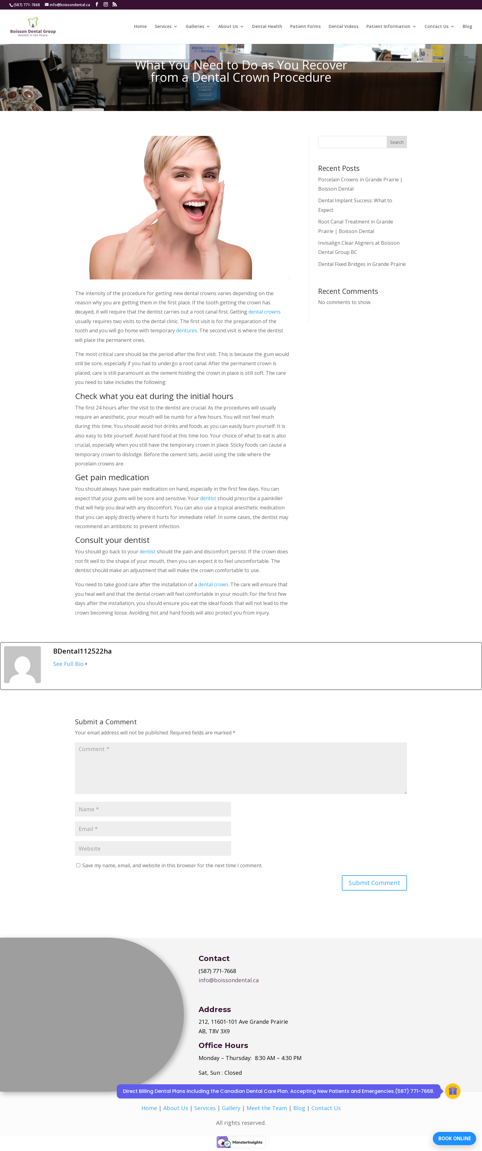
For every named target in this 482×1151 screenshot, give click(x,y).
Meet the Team (267, 1108)
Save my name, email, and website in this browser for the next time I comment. (172, 865)
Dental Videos (343, 27)
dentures (186, 330)
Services (163, 27)
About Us (228, 27)
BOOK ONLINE (453, 1137)
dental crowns (264, 311)
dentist (208, 498)
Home (140, 27)
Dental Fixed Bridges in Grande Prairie (362, 264)
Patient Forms (305, 27)
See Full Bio (68, 663)
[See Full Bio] (86, 663)
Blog (467, 27)
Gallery (231, 1108)
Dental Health (267, 27)
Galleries (195, 27)
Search (397, 142)
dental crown (213, 584)
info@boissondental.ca (229, 980)
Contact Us (436, 27)
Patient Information (388, 27)
